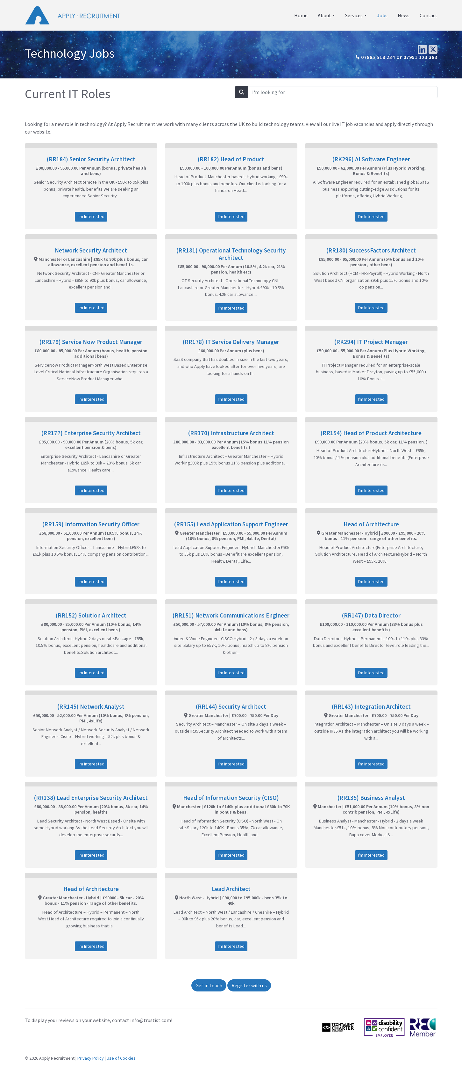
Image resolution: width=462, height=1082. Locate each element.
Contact (428, 15)
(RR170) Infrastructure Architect (231, 433)
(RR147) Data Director (371, 615)
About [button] (324, 15)
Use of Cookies (121, 1058)
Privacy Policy (90, 1058)
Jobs (382, 15)
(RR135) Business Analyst (371, 797)
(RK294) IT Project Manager (371, 342)
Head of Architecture (371, 524)
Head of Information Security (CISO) (231, 797)
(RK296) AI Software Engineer (371, 159)
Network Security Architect (91, 250)
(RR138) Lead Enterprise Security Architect (91, 797)
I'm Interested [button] (91, 216)
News (403, 15)
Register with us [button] (249, 985)
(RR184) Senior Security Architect (91, 159)
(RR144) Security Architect (231, 706)
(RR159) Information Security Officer (90, 524)
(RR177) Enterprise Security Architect (91, 433)
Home (301, 15)
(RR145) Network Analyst (90, 706)
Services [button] (354, 15)
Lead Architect (231, 889)
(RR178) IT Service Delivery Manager (231, 342)
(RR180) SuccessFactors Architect (371, 250)
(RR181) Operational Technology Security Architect (231, 253)
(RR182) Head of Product (231, 159)
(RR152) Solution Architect (91, 615)
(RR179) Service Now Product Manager (90, 342)
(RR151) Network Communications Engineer (231, 615)
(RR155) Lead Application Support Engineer (231, 524)
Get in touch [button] (208, 985)
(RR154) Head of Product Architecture (371, 433)
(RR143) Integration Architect (371, 706)
